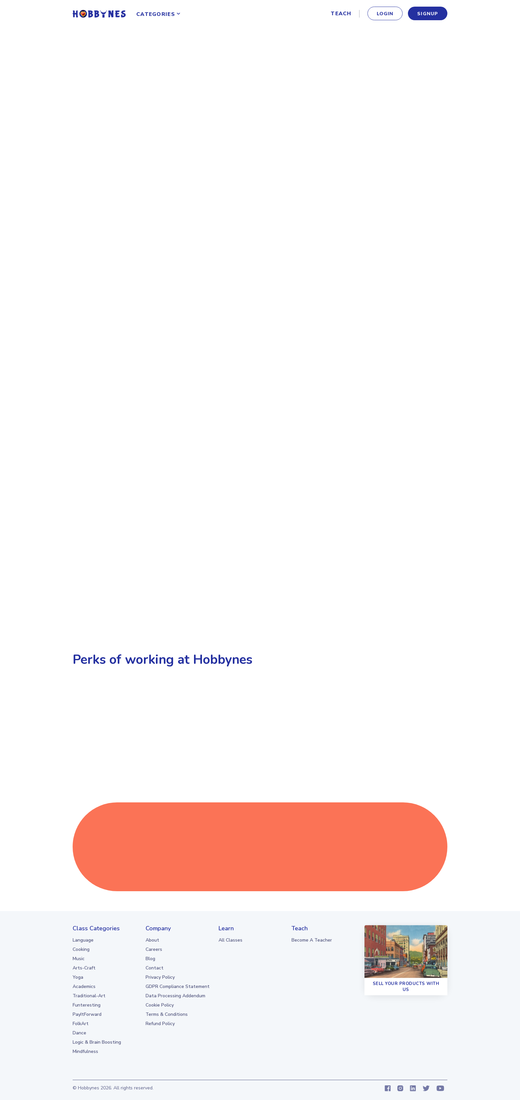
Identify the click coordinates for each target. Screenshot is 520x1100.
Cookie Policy (160, 1005)
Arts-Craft (84, 968)
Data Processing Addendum (175, 996)
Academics (84, 986)
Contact (154, 968)
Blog (150, 958)
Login (385, 14)
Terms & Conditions (167, 1014)
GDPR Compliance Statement (178, 986)
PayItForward (87, 1014)
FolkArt (81, 1023)
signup (427, 14)
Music (79, 958)
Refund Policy (160, 1023)
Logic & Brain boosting (97, 1042)
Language (83, 940)
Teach (341, 13)
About (152, 940)
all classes (230, 940)
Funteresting (86, 1005)
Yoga (78, 977)
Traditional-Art (89, 996)
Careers (154, 949)
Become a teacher (312, 940)
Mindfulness (85, 1051)
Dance (79, 1033)
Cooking (81, 949)
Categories (155, 14)
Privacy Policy (160, 977)
